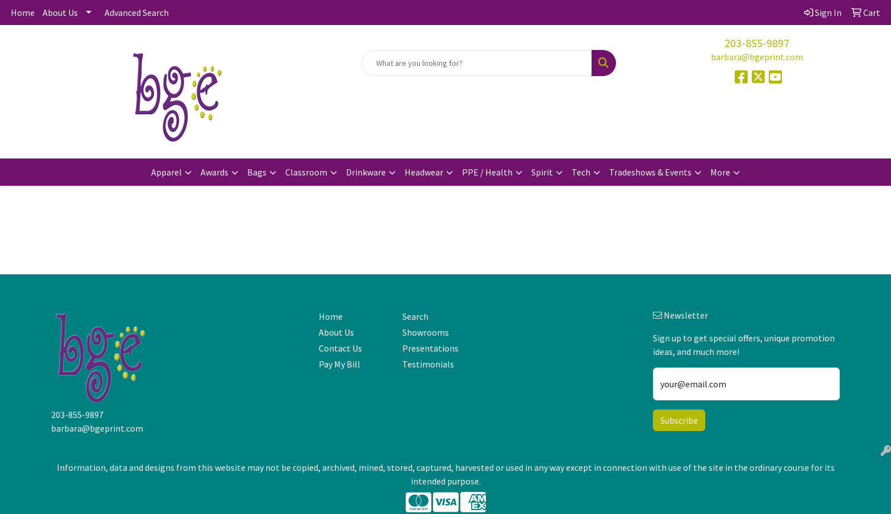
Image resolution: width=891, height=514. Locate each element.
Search (415, 316)
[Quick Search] (476, 63)
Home (23, 12)
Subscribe (679, 420)
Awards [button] (214, 172)
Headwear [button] (424, 172)
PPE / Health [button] (487, 172)
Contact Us (340, 348)
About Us (60, 12)
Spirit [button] (542, 172)
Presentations (430, 348)
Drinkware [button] (366, 172)
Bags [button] (257, 172)
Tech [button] (581, 172)
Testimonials (428, 364)
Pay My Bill (339, 364)
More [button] (720, 172)
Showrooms (425, 332)
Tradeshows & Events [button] (650, 172)
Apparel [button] (166, 172)
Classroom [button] (306, 172)
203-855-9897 (757, 43)
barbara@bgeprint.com (757, 56)
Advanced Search (137, 12)
